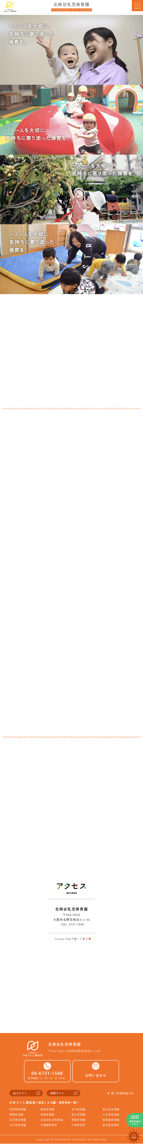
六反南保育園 (111, 1117)
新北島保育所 (111, 1127)
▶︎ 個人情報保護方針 (120, 1095)
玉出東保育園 (18, 1122)
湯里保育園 (47, 1112)
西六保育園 (79, 1117)
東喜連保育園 (111, 1122)
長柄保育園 (47, 1117)
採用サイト (58, 1095)
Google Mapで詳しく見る (71, 939)
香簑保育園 (79, 1122)
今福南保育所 (49, 1127)
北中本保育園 (18, 1127)
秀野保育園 (16, 1117)
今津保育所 (79, 1127)
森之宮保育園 (111, 1112)
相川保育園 (79, 1112)
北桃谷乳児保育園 (52, 1122)
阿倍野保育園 (18, 1112)
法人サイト (20, 1095)
